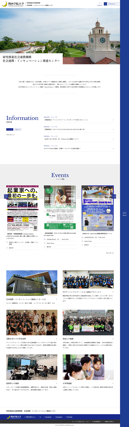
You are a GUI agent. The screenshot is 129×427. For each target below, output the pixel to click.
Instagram (59, 417)
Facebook (48, 417)
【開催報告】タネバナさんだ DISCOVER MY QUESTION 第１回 (64, 129)
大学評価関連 (96, 421)
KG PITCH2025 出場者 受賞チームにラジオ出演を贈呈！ (62, 148)
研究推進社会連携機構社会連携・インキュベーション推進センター (40, 4)
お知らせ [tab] (17, 129)
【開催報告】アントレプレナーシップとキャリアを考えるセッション (66, 120)
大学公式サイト (30, 417)
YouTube (69, 417)
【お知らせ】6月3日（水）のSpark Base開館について (61, 139)
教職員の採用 (108, 421)
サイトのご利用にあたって (79, 421)
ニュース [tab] (9, 129)
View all (8, 135)
